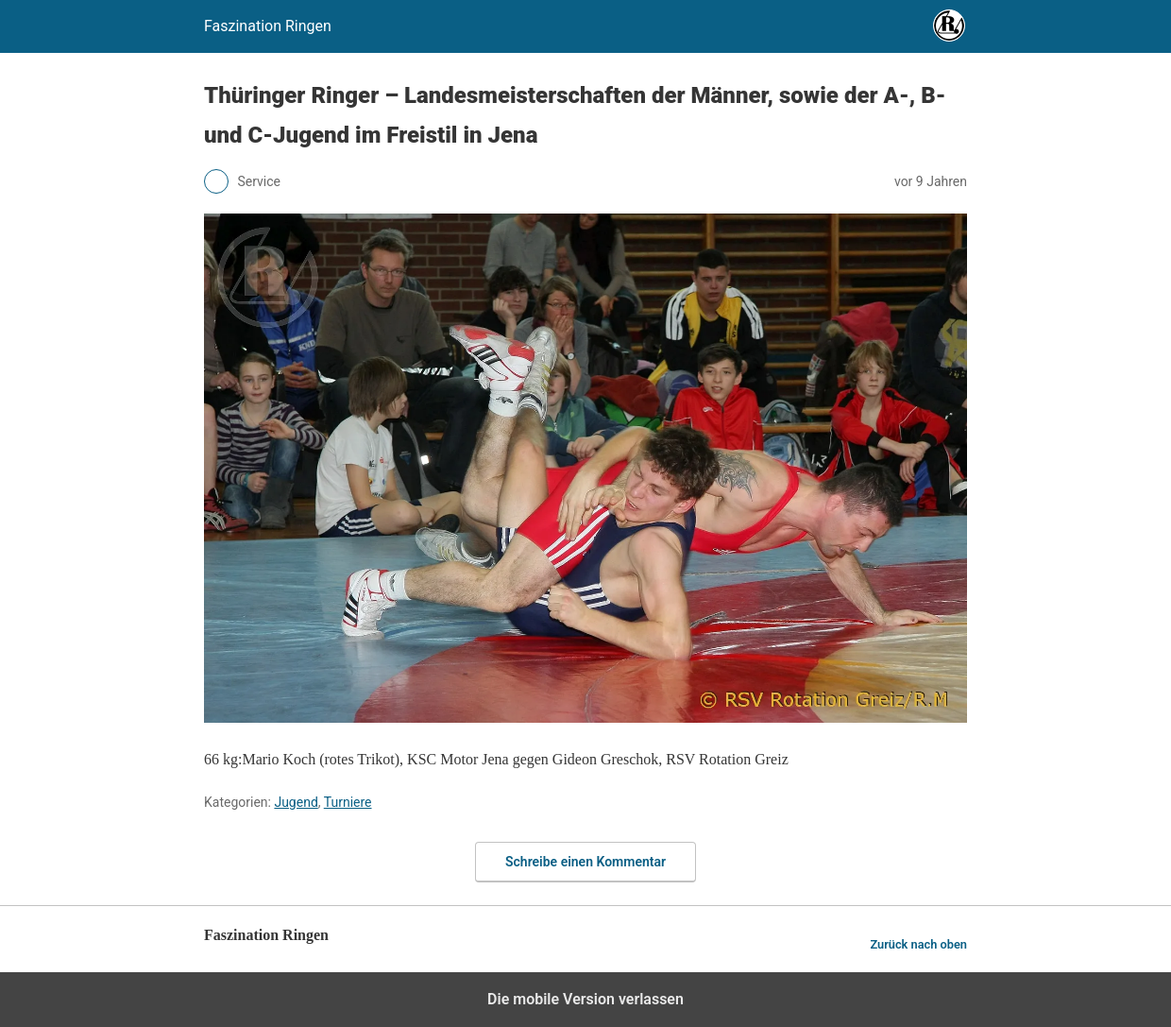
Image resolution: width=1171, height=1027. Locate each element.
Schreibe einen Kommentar (585, 861)
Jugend (295, 802)
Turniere (348, 802)
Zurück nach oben (918, 944)
